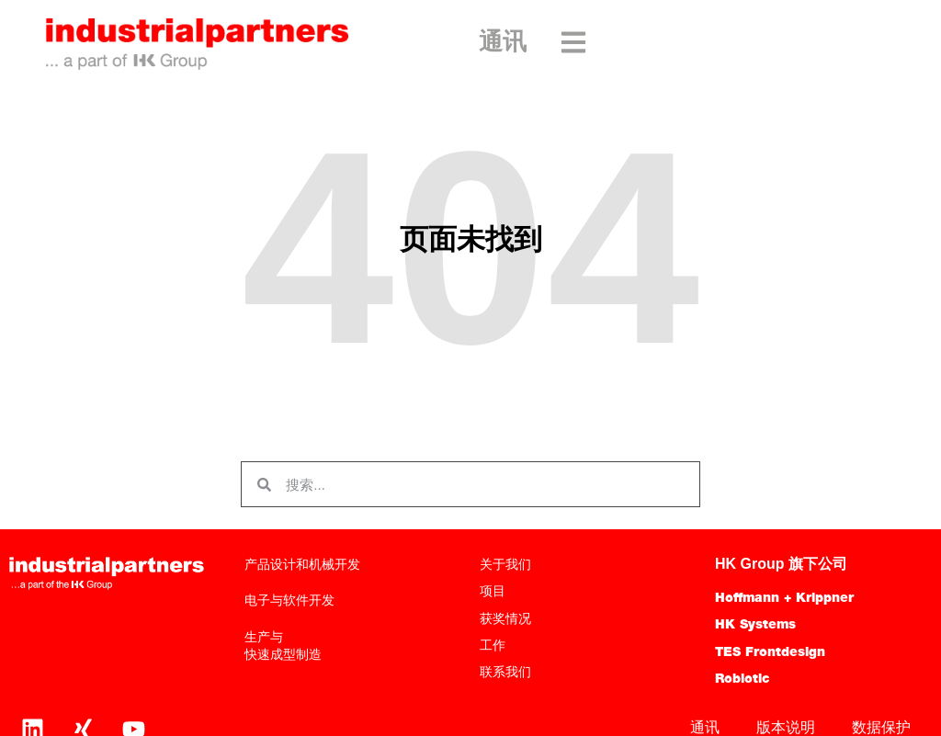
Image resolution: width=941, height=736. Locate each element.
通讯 (503, 43)
